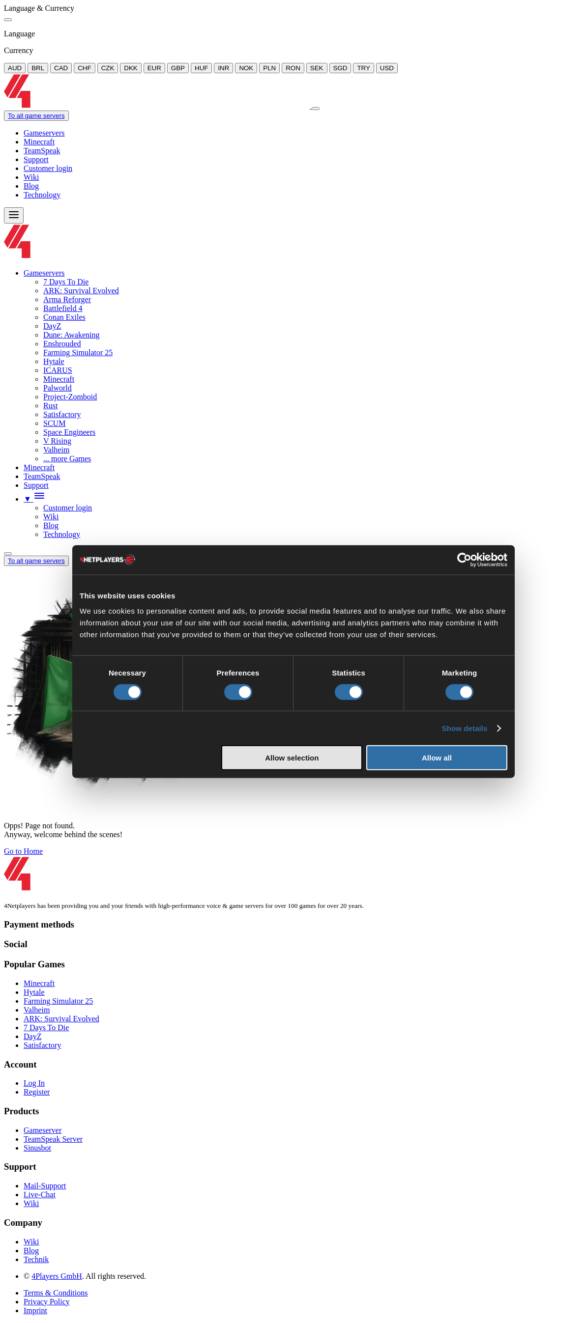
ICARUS (57, 370)
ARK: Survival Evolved (81, 290)
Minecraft (39, 142)
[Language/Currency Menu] (8, 553)
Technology (42, 195)
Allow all (437, 758)
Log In (34, 1083)
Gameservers (44, 133)
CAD (61, 68)
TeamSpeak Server (53, 1139)
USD (387, 68)
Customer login (48, 168)
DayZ (52, 326)
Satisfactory (62, 414)
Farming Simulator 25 (78, 352)
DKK (130, 68)
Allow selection (292, 758)
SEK (316, 68)
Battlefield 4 (63, 308)
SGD (340, 68)
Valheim (56, 450)
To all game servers (36, 115)
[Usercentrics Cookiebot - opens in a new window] (464, 559)
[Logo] (158, 106)
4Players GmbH (56, 1276)
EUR (154, 68)
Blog (31, 186)
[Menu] (14, 215)
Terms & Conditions (56, 1293)
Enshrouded (62, 343)
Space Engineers (69, 432)
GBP (178, 68)
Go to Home (23, 851)
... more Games (67, 458)
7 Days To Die (65, 282)
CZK (108, 68)
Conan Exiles (64, 317)
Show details (465, 728)
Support (36, 159)
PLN (269, 68)
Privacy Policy (47, 1301)
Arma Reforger (67, 299)
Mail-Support (45, 1186)
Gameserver (42, 1130)
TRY (363, 68)
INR (223, 68)
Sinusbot (37, 1148)
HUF (201, 68)
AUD (15, 68)
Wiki (31, 177)
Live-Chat (40, 1194)
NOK (246, 68)
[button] (34, 499)
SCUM (54, 423)
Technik (36, 1259)
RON (293, 68)
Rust (50, 405)
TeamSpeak (42, 150)
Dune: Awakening (71, 335)
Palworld (57, 388)
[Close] (8, 19)
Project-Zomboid (70, 397)
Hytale (53, 361)
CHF (84, 68)
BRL (37, 68)
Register (37, 1092)
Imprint (35, 1310)
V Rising (57, 441)
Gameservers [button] (44, 273)
